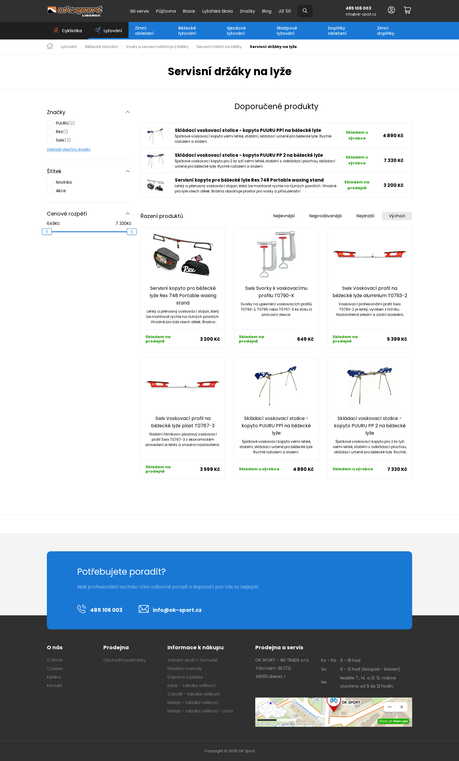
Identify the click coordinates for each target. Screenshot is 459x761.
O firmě (55, 660)
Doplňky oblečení (337, 30)
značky (83, 149)
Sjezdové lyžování (236, 30)
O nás (55, 647)
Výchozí (397, 216)
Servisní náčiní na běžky (219, 46)
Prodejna (116, 647)
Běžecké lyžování (187, 30)
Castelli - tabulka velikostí (193, 694)
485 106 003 (358, 8)
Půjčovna (166, 11)
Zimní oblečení (144, 30)
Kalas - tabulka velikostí (191, 685)
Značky (247, 11)
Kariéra (54, 677)
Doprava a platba (185, 677)
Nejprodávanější (325, 216)
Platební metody (184, 669)
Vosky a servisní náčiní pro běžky (157, 46)
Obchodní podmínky (124, 660)
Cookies (55, 669)
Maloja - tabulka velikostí (192, 702)
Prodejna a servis (279, 647)
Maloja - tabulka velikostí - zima (200, 711)
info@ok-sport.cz (361, 14)
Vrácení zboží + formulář (192, 660)
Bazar (189, 11)
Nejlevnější (284, 216)
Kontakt (55, 685)
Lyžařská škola (217, 11)
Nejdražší (365, 216)
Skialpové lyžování (287, 30)
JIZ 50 (284, 11)
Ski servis (139, 11)
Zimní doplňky (385, 30)
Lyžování (69, 46)
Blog (266, 11)
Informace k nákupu (195, 647)
